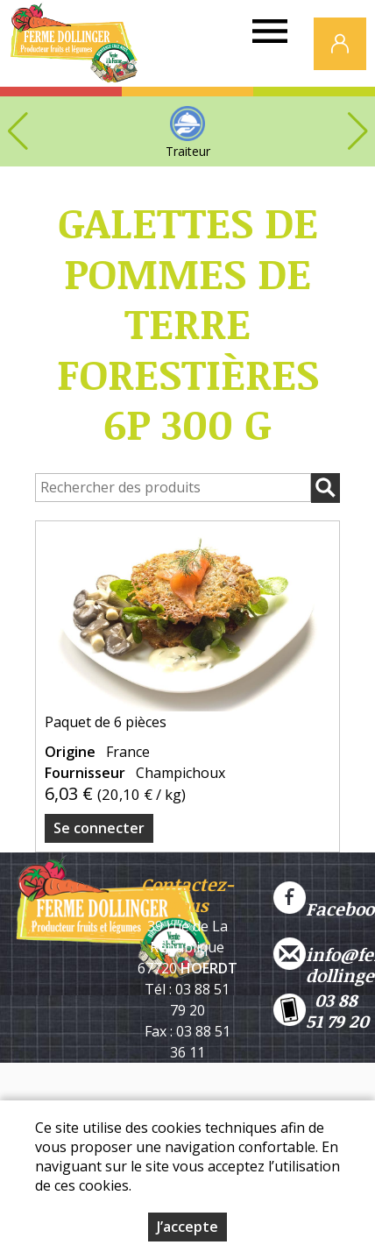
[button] (357, 131)
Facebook (324, 898)
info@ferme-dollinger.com (324, 954)
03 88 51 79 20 (321, 1010)
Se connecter (99, 828)
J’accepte (187, 1227)
